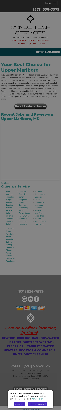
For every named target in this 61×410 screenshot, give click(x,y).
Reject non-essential (37, 404)
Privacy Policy (37, 399)
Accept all (19, 404)
